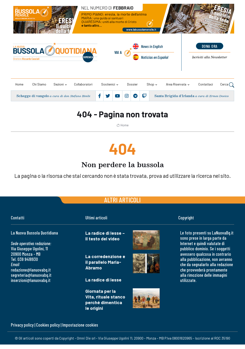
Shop (150, 84)
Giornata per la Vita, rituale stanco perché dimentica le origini (105, 299)
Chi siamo (39, 84)
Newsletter (209, 57)
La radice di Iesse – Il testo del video (105, 235)
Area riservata (176, 84)
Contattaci (205, 84)
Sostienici (108, 84)
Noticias (154, 57)
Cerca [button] (227, 85)
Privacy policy (22, 325)
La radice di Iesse (103, 279)
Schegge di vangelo (33, 95)
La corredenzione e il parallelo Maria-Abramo (105, 262)
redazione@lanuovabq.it (31, 269)
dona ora (210, 46)
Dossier (132, 84)
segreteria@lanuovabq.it (31, 275)
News (152, 46)
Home (19, 84)
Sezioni (59, 84)
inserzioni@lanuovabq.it (30, 280)
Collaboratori (83, 84)
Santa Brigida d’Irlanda (174, 95)
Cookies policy (48, 325)
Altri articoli (122, 200)
